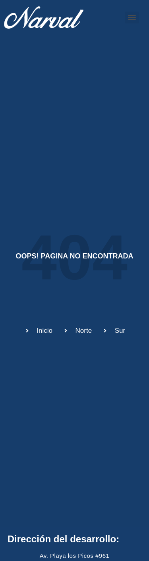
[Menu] (132, 17)
